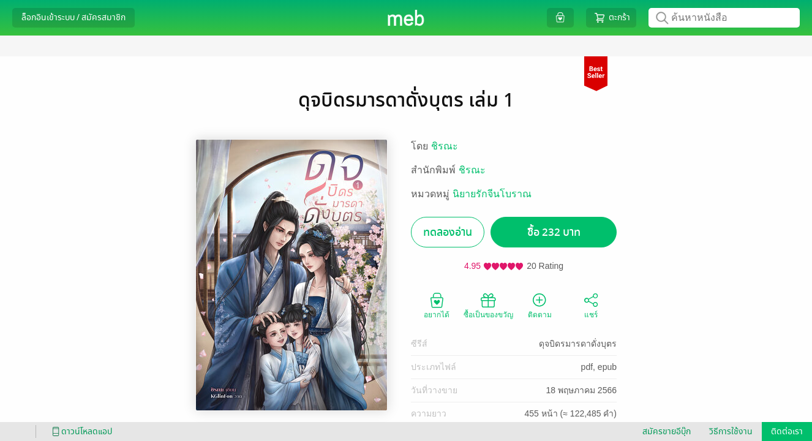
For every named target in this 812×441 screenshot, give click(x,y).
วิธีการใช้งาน (731, 431)
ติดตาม (540, 305)
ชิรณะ (444, 146)
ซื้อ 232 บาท (554, 232)
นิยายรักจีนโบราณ (492, 194)
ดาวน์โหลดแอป (80, 431)
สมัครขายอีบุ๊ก (666, 431)
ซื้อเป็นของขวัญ (488, 305)
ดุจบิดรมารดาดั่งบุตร (578, 344)
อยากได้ (436, 305)
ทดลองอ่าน (447, 232)
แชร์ (591, 305)
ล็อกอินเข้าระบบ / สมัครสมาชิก (73, 17)
